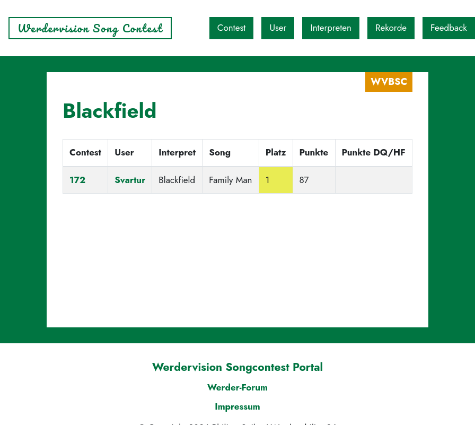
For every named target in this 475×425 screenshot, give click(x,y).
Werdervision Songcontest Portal (237, 367)
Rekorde (391, 27)
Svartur (130, 180)
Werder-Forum (237, 387)
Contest (231, 27)
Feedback (448, 27)
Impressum (237, 406)
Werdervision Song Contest (90, 28)
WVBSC (389, 82)
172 (77, 180)
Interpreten (330, 27)
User (277, 27)
